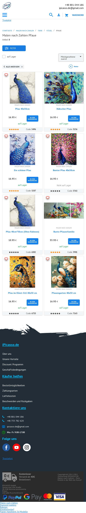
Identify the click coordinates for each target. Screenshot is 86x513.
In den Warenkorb (32, 118)
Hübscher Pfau (64, 108)
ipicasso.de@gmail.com (71, 7)
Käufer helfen (12, 376)
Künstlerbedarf (7, 509)
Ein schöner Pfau (22, 170)
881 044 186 (74, 4)
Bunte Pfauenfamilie (63, 231)
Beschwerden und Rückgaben (17, 401)
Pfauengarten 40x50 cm (64, 293)
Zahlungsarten (10, 390)
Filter (10, 48)
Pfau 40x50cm (22, 108)
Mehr (76, 66)
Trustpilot (6, 20)
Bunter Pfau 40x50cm (64, 170)
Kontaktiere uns (14, 408)
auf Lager (11, 56)
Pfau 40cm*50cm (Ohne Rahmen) (22, 231)
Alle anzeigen (14, 66)
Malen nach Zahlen (9, 502)
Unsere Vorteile (10, 359)
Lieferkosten (9, 395)
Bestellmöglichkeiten (13, 385)
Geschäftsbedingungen (14, 369)
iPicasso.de (10, 344)
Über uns (6, 353)
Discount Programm (12, 364)
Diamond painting (8, 505)
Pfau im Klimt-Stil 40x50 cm (22, 293)
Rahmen (3, 507)
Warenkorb (78, 15)
